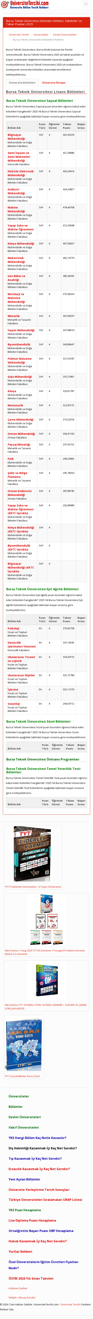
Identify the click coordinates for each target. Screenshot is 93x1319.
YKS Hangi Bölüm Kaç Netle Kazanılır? (37, 1138)
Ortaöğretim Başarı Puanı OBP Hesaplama (41, 1231)
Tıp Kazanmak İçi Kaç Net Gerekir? (35, 1158)
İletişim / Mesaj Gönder (22, 1297)
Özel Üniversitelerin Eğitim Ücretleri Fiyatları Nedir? (43, 1265)
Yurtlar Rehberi (20, 1251)
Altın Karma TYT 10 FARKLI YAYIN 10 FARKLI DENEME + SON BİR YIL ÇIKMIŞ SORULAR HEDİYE (45, 985)
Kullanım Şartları (18, 1288)
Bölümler (16, 1107)
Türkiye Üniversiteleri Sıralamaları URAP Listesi (45, 1200)
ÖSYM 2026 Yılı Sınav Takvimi (31, 1278)
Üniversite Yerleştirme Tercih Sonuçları (39, 1190)
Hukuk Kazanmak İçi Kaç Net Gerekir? (38, 1241)
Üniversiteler (19, 1096)
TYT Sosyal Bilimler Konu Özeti (24, 1047)
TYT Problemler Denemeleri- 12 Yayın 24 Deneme (33, 857)
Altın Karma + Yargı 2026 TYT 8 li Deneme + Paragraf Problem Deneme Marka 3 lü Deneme (45, 925)
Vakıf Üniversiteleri (24, 1127)
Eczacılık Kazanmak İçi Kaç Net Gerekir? (39, 1169)
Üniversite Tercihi (70, 1304)
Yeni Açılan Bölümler (24, 1179)
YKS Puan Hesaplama (25, 1210)
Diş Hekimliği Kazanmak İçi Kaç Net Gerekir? (43, 1148)
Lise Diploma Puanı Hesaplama (32, 1220)
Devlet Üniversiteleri (25, 1117)
